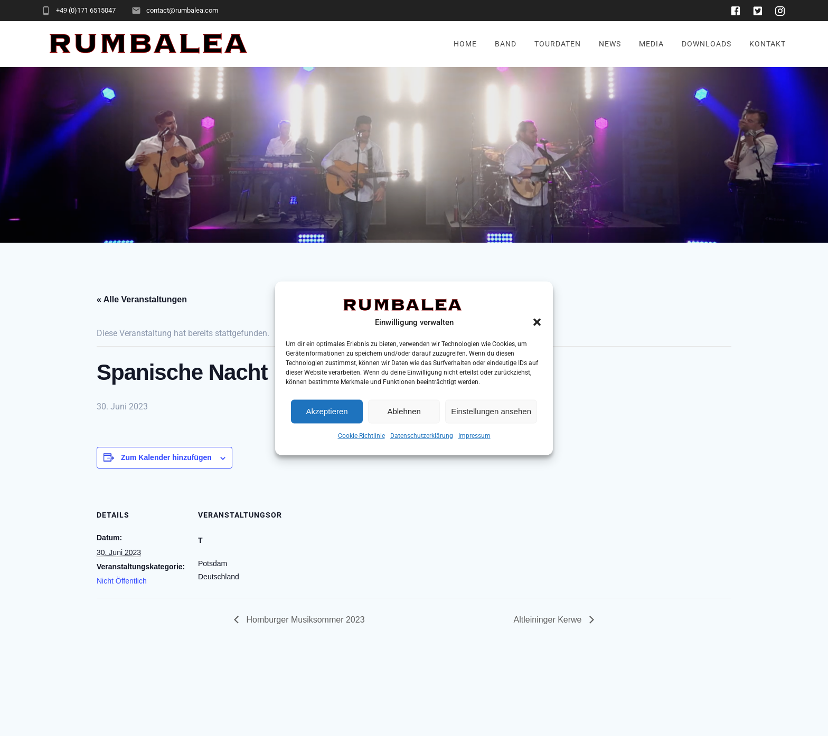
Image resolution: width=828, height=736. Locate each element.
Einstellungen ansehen (491, 411)
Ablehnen (403, 411)
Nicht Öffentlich (122, 581)
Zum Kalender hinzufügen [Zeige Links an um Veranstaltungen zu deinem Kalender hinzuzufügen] (166, 457)
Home (465, 44)
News (610, 44)
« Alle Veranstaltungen (142, 299)
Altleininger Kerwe (549, 619)
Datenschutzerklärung (421, 435)
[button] (537, 322)
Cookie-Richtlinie (361, 435)
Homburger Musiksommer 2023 (304, 619)
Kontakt (767, 44)
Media (651, 44)
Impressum (474, 435)
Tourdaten (557, 44)
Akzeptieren (326, 411)
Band (505, 44)
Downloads (706, 44)
